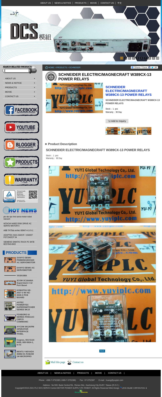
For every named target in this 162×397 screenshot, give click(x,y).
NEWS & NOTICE (63, 3)
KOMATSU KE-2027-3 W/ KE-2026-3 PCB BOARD (24, 294)
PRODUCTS (80, 3)
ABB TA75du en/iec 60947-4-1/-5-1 (18, 230)
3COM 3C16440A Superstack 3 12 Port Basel (25, 282)
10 (157, 58)
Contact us (78, 362)
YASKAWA (22, 275)
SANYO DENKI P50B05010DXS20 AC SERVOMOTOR (26, 260)
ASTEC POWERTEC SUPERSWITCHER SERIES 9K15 (26, 306)
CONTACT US (107, 3)
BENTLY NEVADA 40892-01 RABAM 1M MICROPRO (25, 354)
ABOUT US (45, 3)
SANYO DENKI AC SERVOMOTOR (26, 269)
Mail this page (58, 362)
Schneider (75, 67)
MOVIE (93, 3)
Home (51, 67)
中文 (120, 3)
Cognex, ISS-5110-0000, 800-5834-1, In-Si (26, 342)
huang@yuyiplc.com (114, 380)
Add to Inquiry (117, 121)
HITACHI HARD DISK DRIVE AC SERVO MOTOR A (17, 224)
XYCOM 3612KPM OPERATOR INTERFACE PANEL (25, 330)
